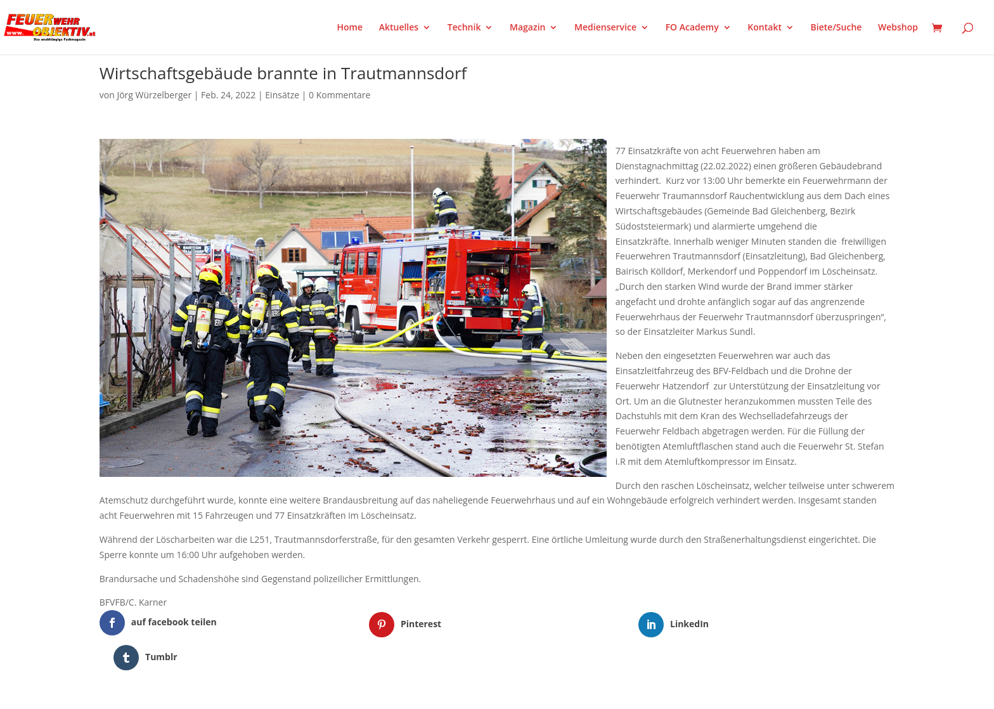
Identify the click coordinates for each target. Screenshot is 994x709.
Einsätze (282, 95)
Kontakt (764, 28)
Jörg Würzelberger (154, 95)
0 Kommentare (339, 95)
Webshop (898, 28)
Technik (464, 28)
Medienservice (605, 28)
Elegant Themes (163, 691)
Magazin (527, 28)
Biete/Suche (836, 28)
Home (350, 28)
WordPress (247, 691)
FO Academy (692, 28)
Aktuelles (398, 28)
